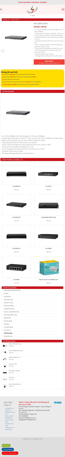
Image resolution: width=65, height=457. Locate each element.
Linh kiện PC (7, 330)
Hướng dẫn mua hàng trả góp (9, 428)
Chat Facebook (7, 449)
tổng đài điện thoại (9, 308)
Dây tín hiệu (7, 318)
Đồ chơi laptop (8, 321)
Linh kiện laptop (8, 327)
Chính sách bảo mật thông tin (9, 417)
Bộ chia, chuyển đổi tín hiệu (11, 312)
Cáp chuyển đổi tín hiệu (10, 315)
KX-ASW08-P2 (16, 186)
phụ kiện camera (8, 302)
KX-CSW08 (48, 248)
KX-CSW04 (16, 279)
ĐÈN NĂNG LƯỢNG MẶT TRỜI (12, 290)
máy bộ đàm (7, 296)
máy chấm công (8, 299)
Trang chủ (6, 19)
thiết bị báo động (8, 305)
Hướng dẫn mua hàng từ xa (9, 409)
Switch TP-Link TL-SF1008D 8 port (48, 279)
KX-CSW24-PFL (16, 217)
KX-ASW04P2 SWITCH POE (48, 217)
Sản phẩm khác (8, 336)
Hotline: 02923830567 (10, 453)
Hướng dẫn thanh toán (10, 413)
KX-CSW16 (48, 186)
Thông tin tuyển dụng (9, 424)
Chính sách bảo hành (9, 420)
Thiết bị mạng (15, 19)
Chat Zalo (6, 445)
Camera (6, 293)
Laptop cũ (7, 324)
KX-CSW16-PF (16, 248)
